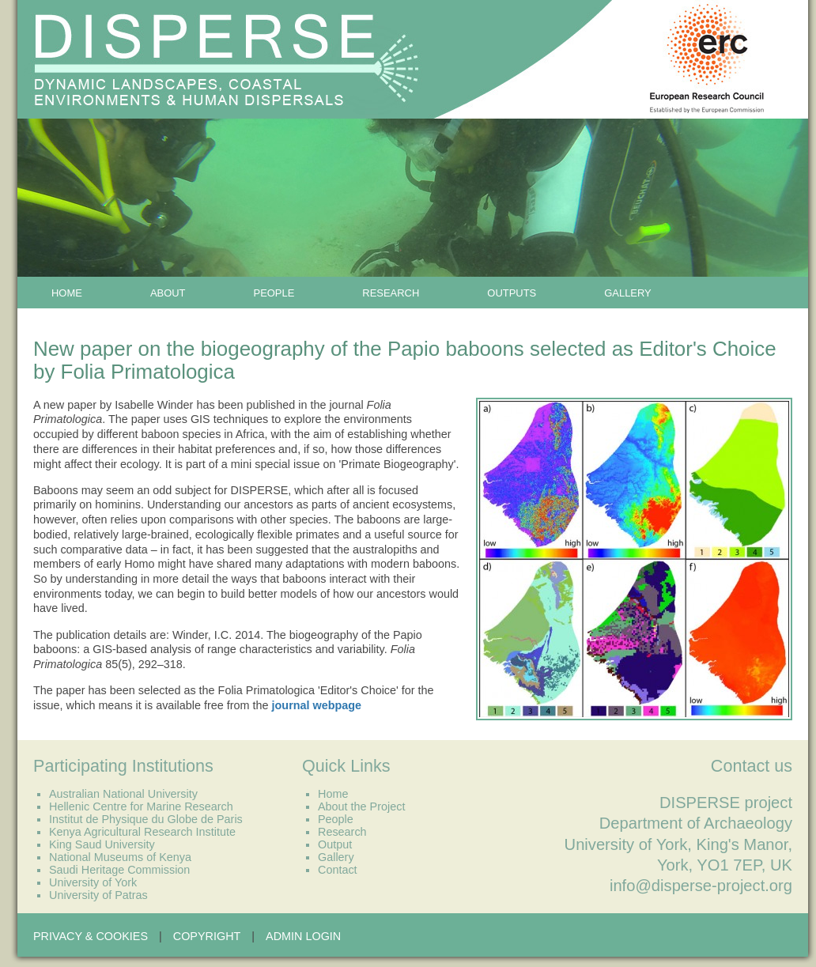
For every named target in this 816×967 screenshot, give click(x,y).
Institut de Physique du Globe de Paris (146, 819)
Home (66, 293)
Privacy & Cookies (90, 936)
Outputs (511, 293)
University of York (93, 882)
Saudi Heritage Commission (119, 869)
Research (390, 293)
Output (335, 844)
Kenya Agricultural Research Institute (142, 831)
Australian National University (123, 794)
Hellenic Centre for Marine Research (141, 806)
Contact (337, 869)
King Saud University (102, 844)
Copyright (207, 936)
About (168, 293)
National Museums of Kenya (120, 857)
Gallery (628, 293)
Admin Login (303, 936)
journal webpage (317, 705)
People (274, 293)
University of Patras (98, 895)
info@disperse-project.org (701, 885)
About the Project (361, 806)
